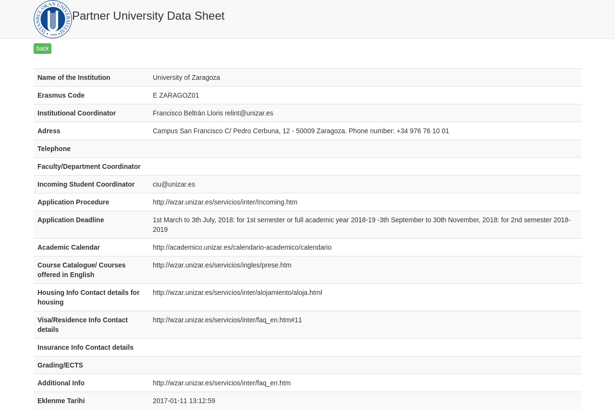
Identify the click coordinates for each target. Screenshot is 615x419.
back (43, 48)
